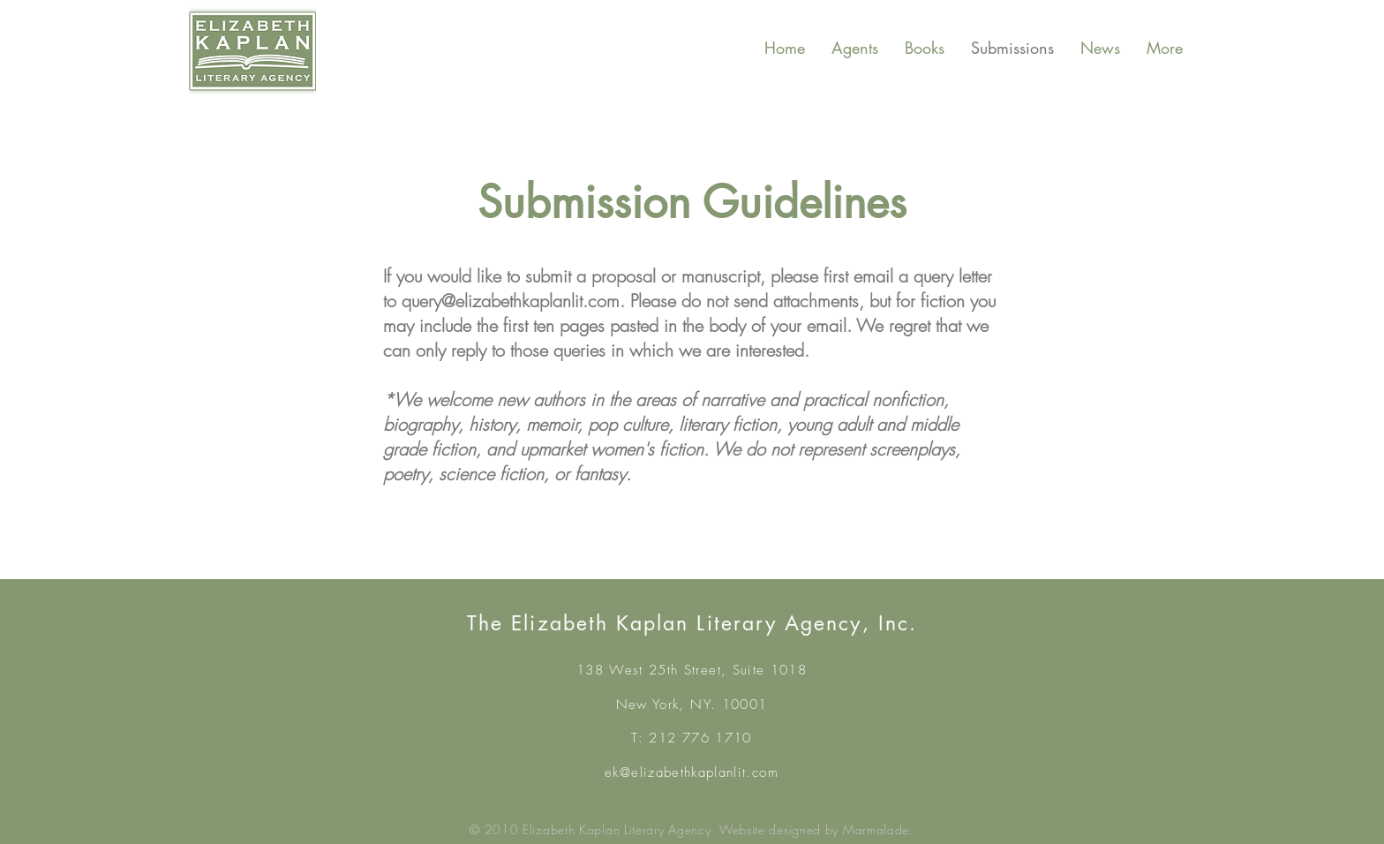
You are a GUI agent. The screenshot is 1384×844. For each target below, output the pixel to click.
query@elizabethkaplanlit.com (511, 301)
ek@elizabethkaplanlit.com (691, 772)
